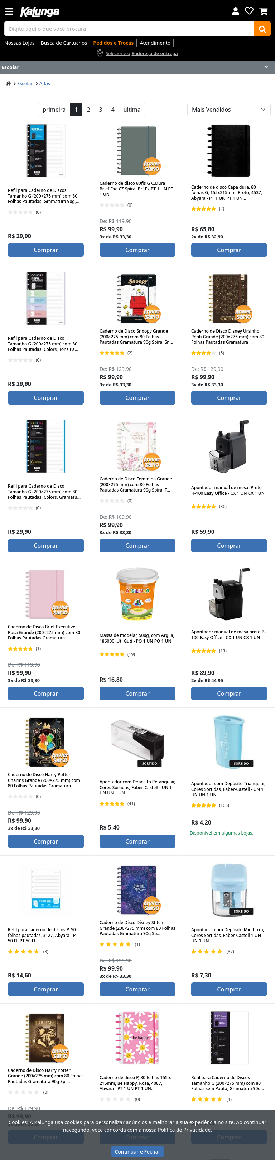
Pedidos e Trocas (113, 42)
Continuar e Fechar (137, 1151)
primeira (54, 109)
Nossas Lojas (19, 42)
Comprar (46, 250)
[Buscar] (262, 28)
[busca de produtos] (129, 28)
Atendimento (155, 42)
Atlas (44, 83)
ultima (132, 109)
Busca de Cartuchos (64, 42)
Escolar (25, 83)
